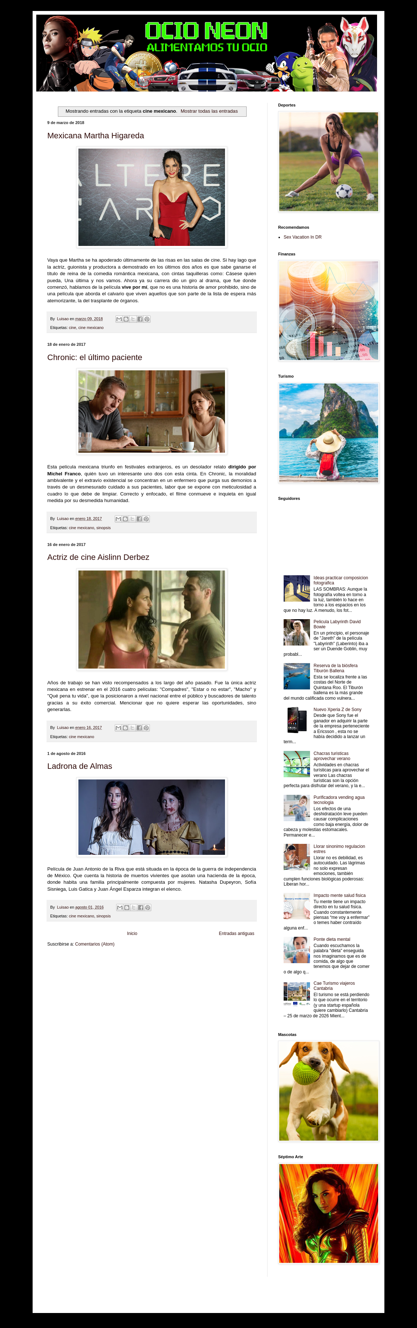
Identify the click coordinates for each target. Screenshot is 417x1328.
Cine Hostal (179, 968)
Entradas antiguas (236, 933)
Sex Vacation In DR (303, 237)
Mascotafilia (85, 974)
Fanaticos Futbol (60, 974)
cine (72, 327)
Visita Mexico (188, 974)
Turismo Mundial (140, 974)
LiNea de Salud (111, 961)
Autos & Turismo (230, 968)
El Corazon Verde (214, 974)
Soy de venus (105, 968)
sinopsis (103, 527)
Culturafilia (238, 974)
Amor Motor (56, 980)
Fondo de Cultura (199, 961)
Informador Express (140, 961)
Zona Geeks (225, 961)
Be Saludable (87, 961)
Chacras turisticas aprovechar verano (332, 756)
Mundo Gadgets (203, 968)
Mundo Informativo (111, 974)
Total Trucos (159, 968)
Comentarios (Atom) (94, 944)
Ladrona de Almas (79, 766)
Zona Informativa (61, 961)
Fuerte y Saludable (132, 968)
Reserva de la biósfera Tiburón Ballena (336, 668)
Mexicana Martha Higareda (95, 135)
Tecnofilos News (80, 968)
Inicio (132, 933)
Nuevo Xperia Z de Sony (338, 709)
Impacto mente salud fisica (340, 895)
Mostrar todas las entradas (209, 111)
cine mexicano (91, 327)
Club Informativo (171, 961)
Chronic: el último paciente (94, 357)
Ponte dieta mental (332, 939)
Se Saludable (166, 974)
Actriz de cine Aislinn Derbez (98, 557)
